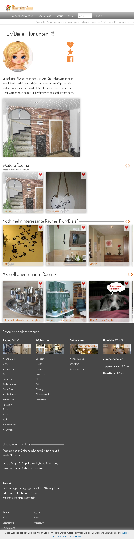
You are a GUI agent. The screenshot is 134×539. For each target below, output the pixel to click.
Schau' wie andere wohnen (59, 21)
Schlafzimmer (9, 368)
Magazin (59, 15)
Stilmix (39, 379)
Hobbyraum (8, 399)
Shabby (39, 389)
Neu (121, 340)
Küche (5, 363)
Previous (126, 165)
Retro (38, 384)
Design (39, 363)
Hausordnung (9, 527)
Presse (36, 517)
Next (129, 165)
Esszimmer (8, 379)
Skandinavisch (42, 394)
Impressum (39, 522)
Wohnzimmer (9, 358)
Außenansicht (9, 424)
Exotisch (40, 358)
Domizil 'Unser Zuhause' (118, 21)
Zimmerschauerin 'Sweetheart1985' (90, 21)
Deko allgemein (77, 368)
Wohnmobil (8, 429)
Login (99, 15)
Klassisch (40, 368)
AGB (5, 517)
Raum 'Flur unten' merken (70, 51)
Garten (6, 414)
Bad (4, 374)
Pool (5, 419)
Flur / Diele (8, 389)
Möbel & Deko (43, 15)
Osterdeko (74, 363)
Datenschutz (8, 522)
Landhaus (40, 374)
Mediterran (41, 399)
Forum (70, 15)
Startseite (40, 21)
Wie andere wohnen (22, 15)
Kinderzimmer (9, 384)
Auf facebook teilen (70, 58)
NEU (18, 340)
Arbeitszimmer (10, 394)
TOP (14, 340)
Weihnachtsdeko (77, 358)
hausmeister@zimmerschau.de (19, 497)
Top (116, 340)
